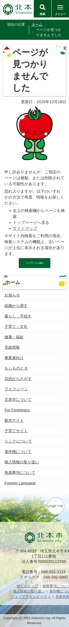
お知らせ (12, 295)
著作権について (18, 451)
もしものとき (16, 368)
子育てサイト (16, 431)
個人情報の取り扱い (22, 462)
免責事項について (20, 472)
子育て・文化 (16, 326)
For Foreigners (17, 410)
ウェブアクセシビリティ (31, 597)
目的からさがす (18, 378)
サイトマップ (25, 228)
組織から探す (16, 305)
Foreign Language (20, 483)
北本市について (18, 399)
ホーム (37, 24)
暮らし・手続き (18, 316)
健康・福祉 (14, 337)
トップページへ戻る (34, 263)
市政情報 (12, 347)
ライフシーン (16, 389)
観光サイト (14, 420)
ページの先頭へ (56, 506)
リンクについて (18, 441)
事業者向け (14, 358)
